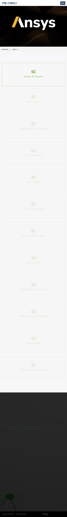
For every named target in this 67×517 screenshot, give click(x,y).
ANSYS (14, 49)
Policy (45, 514)
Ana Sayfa (5, 49)
